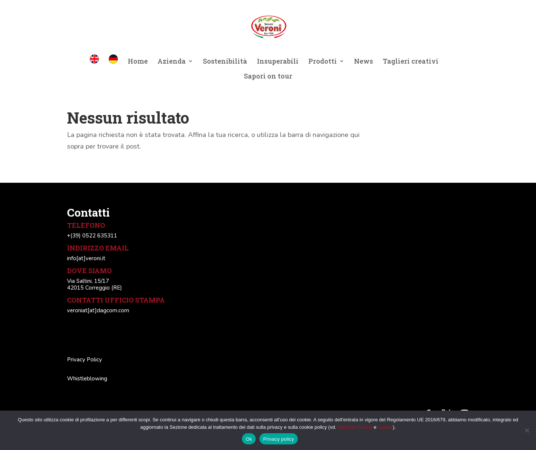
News (363, 62)
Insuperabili (278, 62)
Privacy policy (278, 439)
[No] (526, 430)
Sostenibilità (225, 62)
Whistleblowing (87, 378)
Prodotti (322, 62)
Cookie (385, 427)
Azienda (171, 62)
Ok (249, 439)
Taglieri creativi (410, 62)
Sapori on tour (268, 76)
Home (138, 62)
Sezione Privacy (355, 427)
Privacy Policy (84, 359)
